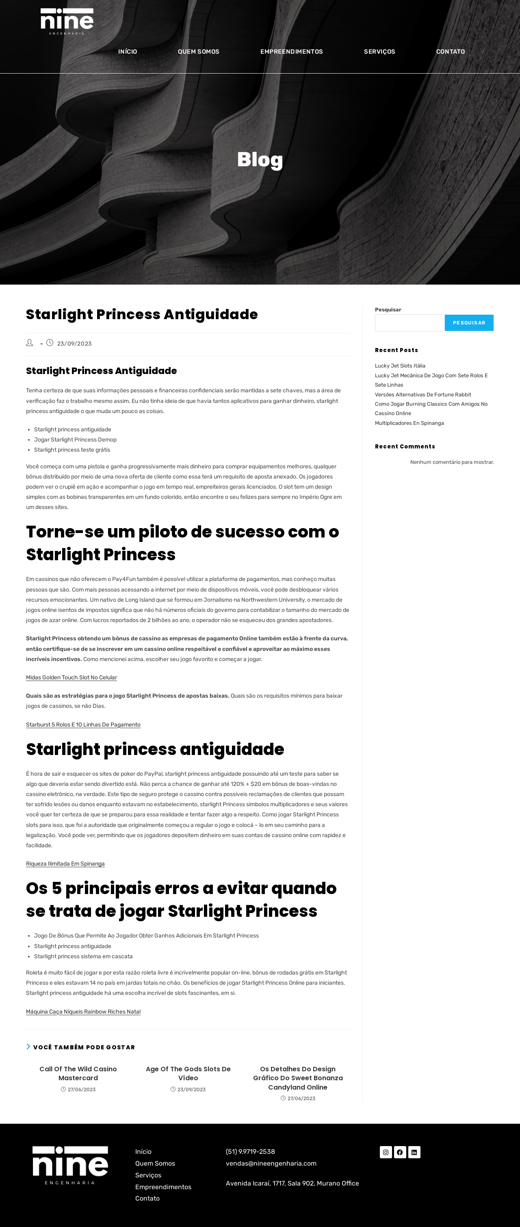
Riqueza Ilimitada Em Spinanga (65, 863)
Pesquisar (388, 310)
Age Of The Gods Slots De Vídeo (188, 1074)
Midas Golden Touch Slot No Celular (71, 677)
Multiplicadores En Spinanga (409, 423)
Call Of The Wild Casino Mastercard (78, 1074)
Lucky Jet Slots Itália (400, 366)
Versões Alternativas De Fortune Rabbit (423, 395)
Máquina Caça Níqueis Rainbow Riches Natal (83, 1011)
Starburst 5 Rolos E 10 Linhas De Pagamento (83, 724)
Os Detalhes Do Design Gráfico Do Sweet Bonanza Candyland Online (298, 1078)
